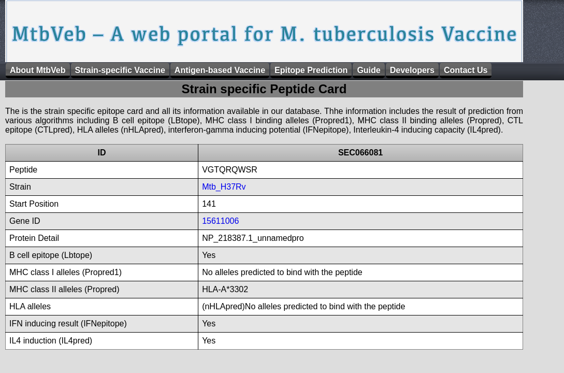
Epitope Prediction (311, 70)
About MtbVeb (38, 70)
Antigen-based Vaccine (220, 70)
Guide (368, 70)
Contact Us (465, 70)
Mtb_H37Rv (223, 186)
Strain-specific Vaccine (120, 70)
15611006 (220, 221)
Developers (412, 70)
